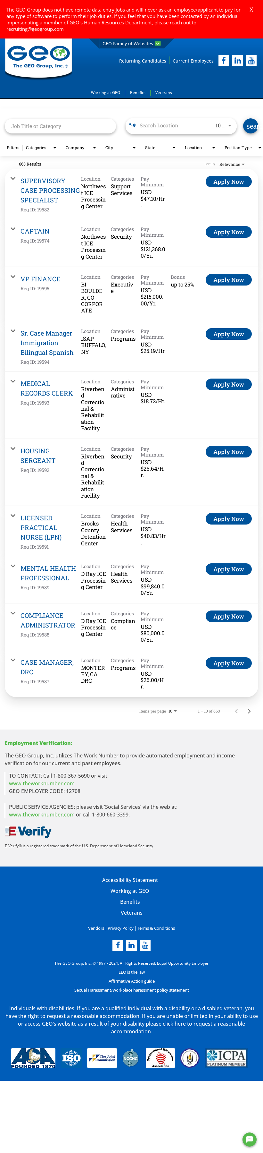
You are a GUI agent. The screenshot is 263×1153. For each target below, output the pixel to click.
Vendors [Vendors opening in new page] (97, 928)
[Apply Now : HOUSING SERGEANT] (229, 451)
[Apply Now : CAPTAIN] (229, 232)
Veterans (163, 92)
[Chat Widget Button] (249, 1139)
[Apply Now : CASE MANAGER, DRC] (229, 663)
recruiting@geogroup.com (35, 29)
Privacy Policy (121, 928)
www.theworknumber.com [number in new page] (42, 814)
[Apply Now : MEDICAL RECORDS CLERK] (229, 384)
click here (174, 1023)
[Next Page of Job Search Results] (249, 710)
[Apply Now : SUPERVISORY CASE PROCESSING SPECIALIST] (229, 181)
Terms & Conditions (154, 928)
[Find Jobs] (250, 125)
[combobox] (60, 125)
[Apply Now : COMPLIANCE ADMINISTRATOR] (229, 616)
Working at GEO (105, 92)
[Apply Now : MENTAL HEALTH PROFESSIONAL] (229, 569)
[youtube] (251, 60)
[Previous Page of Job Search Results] (236, 710)
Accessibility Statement (130, 879)
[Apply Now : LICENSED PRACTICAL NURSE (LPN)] (229, 519)
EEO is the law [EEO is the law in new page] (131, 972)
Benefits (137, 92)
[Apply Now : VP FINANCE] (229, 279)
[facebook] (223, 60)
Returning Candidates (142, 60)
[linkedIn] (237, 60)
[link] (131, 194)
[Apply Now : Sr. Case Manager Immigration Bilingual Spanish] (229, 333)
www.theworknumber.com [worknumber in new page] (42, 783)
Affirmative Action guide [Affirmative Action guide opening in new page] (131, 981)
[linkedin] (131, 945)
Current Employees (193, 60)
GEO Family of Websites (131, 43)
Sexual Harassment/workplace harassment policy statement (131, 990)
